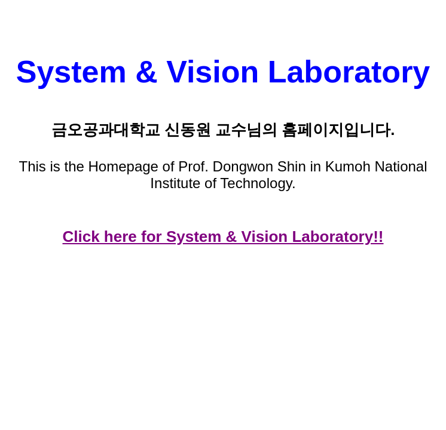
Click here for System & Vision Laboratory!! (223, 236)
